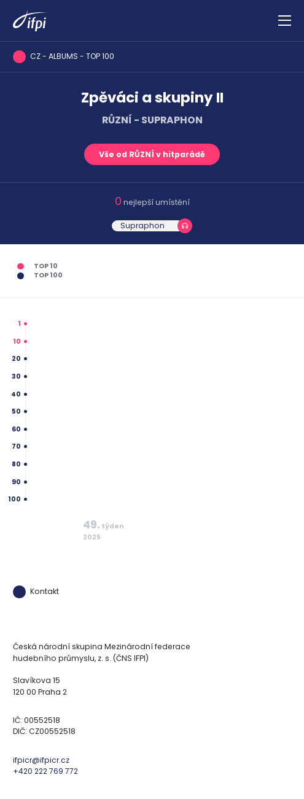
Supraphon (142, 225)
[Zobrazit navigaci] (284, 20)
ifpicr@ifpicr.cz (41, 760)
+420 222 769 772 (45, 771)
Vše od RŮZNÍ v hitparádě (152, 154)
